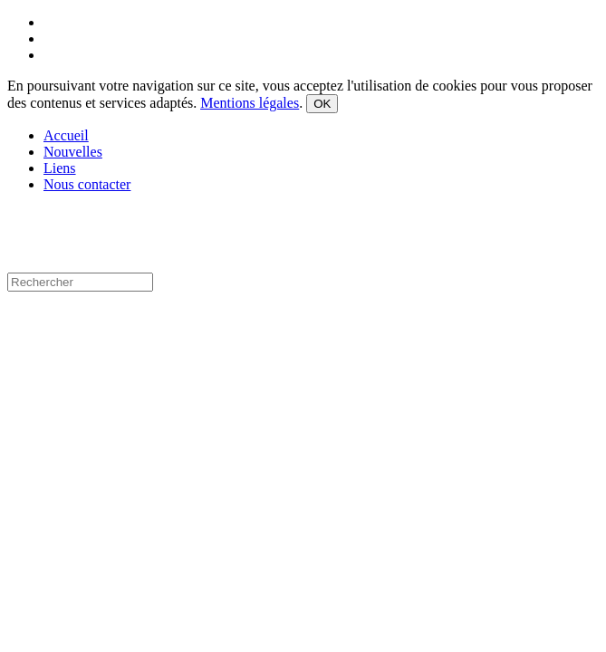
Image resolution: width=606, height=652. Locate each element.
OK (322, 103)
